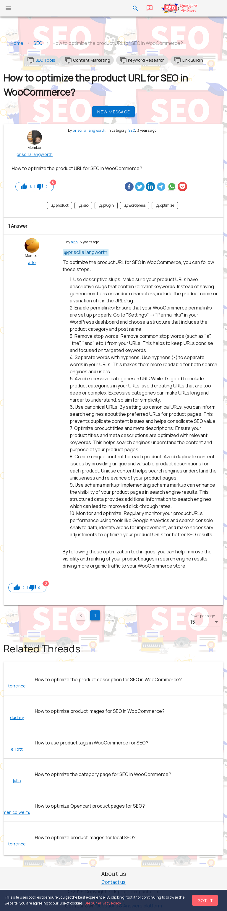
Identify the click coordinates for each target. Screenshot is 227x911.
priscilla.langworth (89, 130)
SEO (131, 130)
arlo (74, 242)
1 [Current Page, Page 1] (95, 615)
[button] (205, 622)
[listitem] (113, 679)
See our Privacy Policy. (103, 903)
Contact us (113, 882)
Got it (205, 900)
